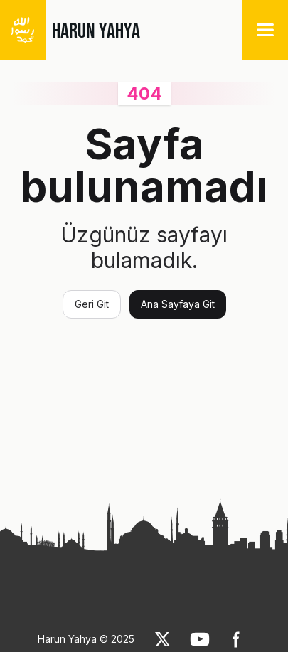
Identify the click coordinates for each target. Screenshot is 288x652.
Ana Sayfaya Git (178, 304)
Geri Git (92, 304)
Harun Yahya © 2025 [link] (86, 639)
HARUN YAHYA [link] (96, 31)
